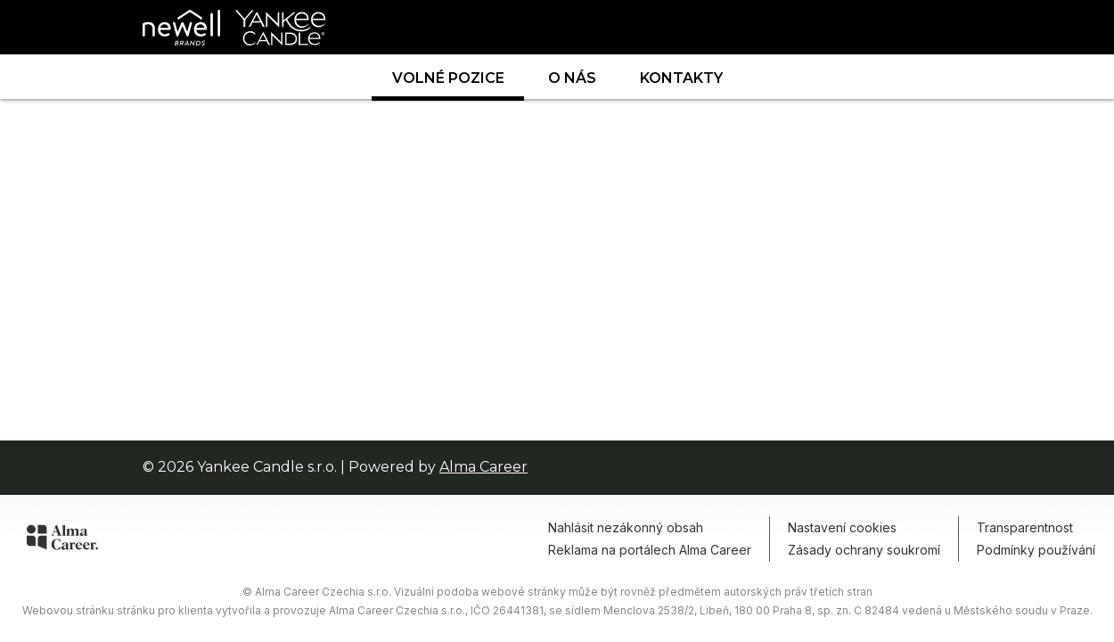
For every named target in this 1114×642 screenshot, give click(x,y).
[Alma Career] (62, 540)
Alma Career (483, 466)
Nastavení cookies (842, 527)
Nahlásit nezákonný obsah (625, 527)
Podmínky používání (1036, 549)
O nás (572, 78)
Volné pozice (448, 78)
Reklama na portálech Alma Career (649, 549)
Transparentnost (1025, 527)
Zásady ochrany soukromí (864, 549)
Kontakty (681, 78)
